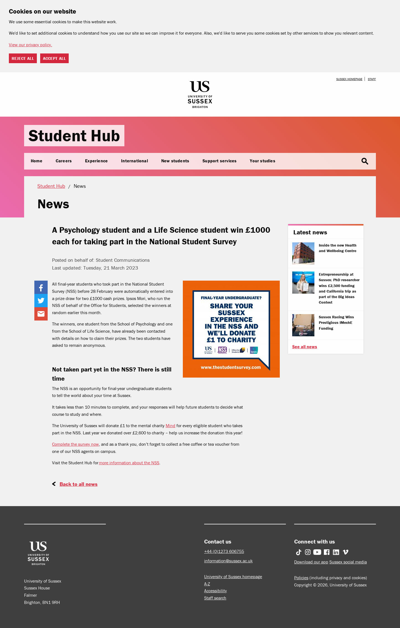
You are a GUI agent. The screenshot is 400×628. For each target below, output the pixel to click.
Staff (372, 79)
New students (175, 160)
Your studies (262, 160)
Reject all (23, 58)
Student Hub (74, 135)
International (134, 160)
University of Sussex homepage (233, 576)
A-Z (207, 583)
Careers (64, 160)
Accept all (54, 58)
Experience (96, 160)
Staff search (215, 598)
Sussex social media (348, 562)
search (364, 161)
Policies (301, 577)
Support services (219, 160)
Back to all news (79, 484)
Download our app (311, 562)
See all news (304, 346)
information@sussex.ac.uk (228, 560)
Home (36, 160)
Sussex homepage (349, 79)
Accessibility (215, 590)
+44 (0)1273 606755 (224, 551)
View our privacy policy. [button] (30, 44)
